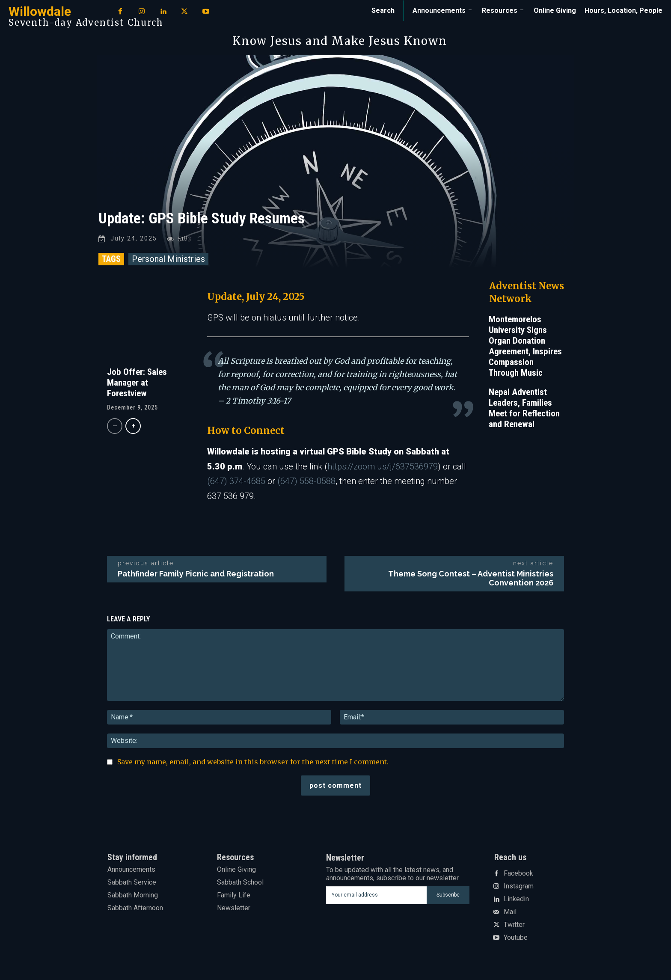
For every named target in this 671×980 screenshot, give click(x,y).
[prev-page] (114, 427)
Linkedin (516, 900)
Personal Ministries (168, 260)
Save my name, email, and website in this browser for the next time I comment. (253, 763)
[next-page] (133, 427)
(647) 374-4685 (236, 483)
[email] (376, 897)
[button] (383, 10)
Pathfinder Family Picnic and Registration (196, 574)
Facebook (518, 875)
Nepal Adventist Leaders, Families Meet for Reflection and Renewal (524, 409)
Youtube (516, 939)
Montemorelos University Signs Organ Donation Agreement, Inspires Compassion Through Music (525, 347)
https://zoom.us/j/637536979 (382, 468)
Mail (510, 913)
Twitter (514, 926)
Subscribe (448, 897)
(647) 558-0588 (306, 483)
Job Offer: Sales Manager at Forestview (137, 384)
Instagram (519, 888)
